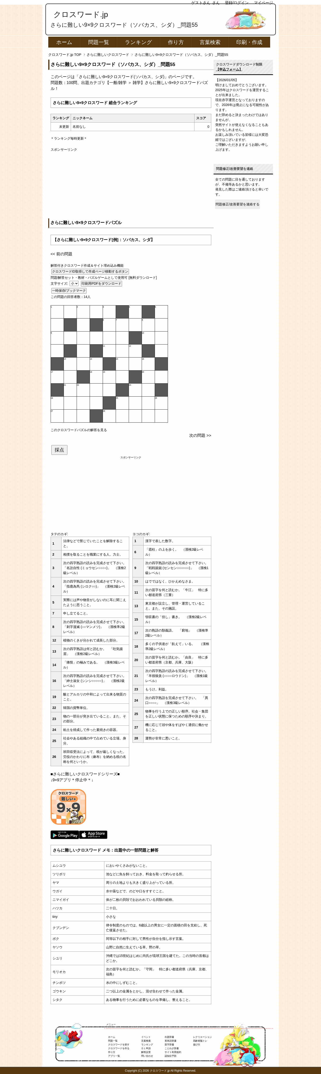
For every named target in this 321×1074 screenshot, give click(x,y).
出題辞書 (169, 1037)
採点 (59, 449)
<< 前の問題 (61, 254)
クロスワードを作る (118, 1048)
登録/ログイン (237, 3)
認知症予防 (170, 1056)
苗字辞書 (169, 1044)
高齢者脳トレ (200, 1040)
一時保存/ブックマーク (69, 290)
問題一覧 (98, 42)
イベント (146, 1037)
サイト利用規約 (173, 1052)
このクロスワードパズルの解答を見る (79, 430)
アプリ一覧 (114, 1056)
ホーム (64, 42)
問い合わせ (147, 1056)
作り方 (176, 42)
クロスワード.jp (80, 14)
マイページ (263, 3)
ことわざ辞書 (172, 1048)
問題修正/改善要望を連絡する (237, 204)
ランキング (138, 42)
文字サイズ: (60, 283)
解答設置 (146, 1052)
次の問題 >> (200, 435)
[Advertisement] (131, 185)
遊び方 (196, 1044)
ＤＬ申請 (146, 1048)
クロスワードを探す (118, 1044)
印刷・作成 (249, 42)
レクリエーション (202, 1037)
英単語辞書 (170, 1040)
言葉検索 (210, 42)
